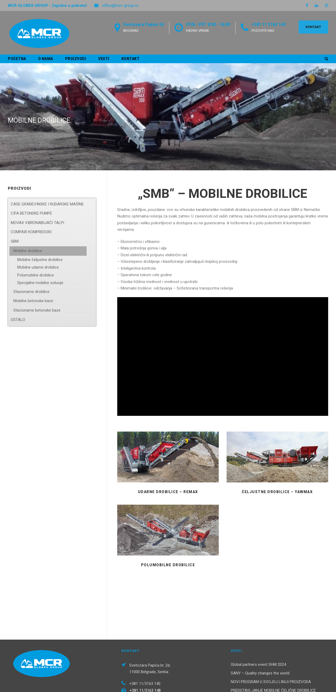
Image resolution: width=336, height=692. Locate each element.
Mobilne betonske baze (33, 300)
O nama (45, 59)
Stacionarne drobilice (31, 291)
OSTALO (18, 319)
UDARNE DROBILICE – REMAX (168, 492)
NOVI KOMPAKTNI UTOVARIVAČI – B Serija (268, 660)
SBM (15, 241)
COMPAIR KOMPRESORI (31, 232)
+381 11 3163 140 (268, 24)
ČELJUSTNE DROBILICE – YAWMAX (277, 492)
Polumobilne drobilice (35, 275)
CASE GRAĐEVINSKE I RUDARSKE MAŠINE (47, 204)
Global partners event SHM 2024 (258, 620)
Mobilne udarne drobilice (38, 267)
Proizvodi (75, 59)
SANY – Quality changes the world (260, 629)
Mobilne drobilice (27, 250)
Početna (17, 59)
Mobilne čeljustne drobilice (40, 259)
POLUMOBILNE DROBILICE (168, 565)
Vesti (103, 59)
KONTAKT (313, 27)
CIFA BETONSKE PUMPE (31, 213)
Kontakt (130, 59)
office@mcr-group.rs (120, 5)
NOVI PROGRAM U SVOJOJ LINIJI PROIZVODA (271, 638)
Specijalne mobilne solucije (40, 282)
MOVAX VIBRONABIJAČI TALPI (37, 222)
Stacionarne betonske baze (36, 310)
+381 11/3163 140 (144, 640)
